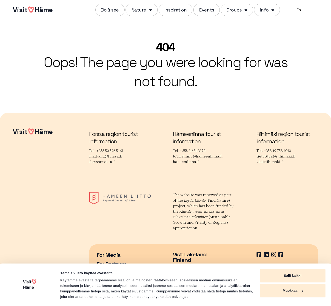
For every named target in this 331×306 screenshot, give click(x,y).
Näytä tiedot (70, 297)
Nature (138, 10)
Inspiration (175, 10)
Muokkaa (293, 278)
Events (206, 10)
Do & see (110, 10)
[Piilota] (150, 10)
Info (264, 10)
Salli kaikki (293, 263)
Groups (234, 10)
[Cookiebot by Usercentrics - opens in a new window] (30, 297)
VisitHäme (33, 9)
